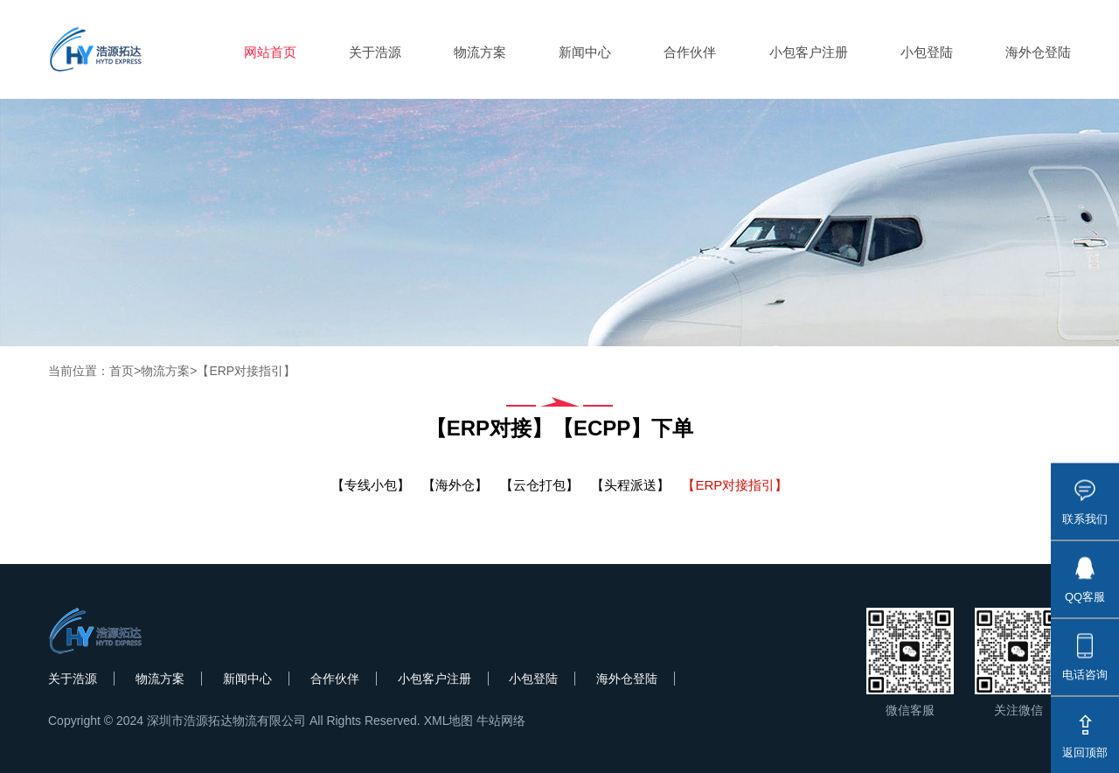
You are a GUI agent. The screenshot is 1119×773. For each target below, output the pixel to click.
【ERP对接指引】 (246, 371)
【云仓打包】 (539, 484)
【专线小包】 (370, 484)
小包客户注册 (808, 52)
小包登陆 (926, 52)
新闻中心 (585, 52)
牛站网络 (500, 721)
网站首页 (270, 52)
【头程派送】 (630, 484)
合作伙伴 (690, 52)
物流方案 (480, 52)
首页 (121, 371)
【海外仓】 (455, 484)
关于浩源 (375, 52)
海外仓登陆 (1038, 52)
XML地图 (449, 721)
